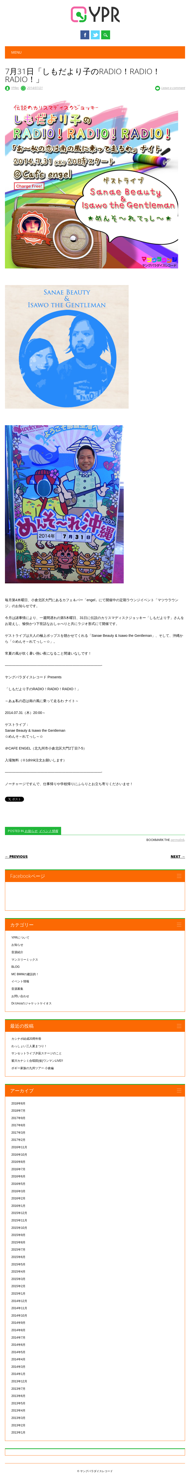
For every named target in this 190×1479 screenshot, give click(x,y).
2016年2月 (18, 1198)
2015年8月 (18, 1242)
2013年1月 (18, 1432)
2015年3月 (18, 1279)
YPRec (15, 88)
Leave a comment (173, 88)
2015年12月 (19, 1213)
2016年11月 (19, 1147)
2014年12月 (19, 1301)
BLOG (15, 967)
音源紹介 (17, 952)
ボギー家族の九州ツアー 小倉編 (32, 1068)
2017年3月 (18, 1132)
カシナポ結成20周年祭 (26, 1038)
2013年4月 (18, 1410)
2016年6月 (18, 1176)
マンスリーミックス (24, 959)
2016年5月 (18, 1184)
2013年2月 (18, 1425)
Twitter (95, 34)
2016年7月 (18, 1169)
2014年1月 (18, 1374)
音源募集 (17, 989)
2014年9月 (18, 1322)
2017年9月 (18, 1118)
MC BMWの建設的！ (25, 974)
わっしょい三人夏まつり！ (29, 1046)
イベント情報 (48, 831)
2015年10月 (19, 1228)
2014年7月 (18, 1337)
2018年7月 (18, 1110)
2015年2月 (18, 1286)
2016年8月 (18, 1162)
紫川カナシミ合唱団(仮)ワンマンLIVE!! (37, 1060)
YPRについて (20, 937)
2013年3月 (18, 1418)
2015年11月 (19, 1220)
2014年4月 (18, 1359)
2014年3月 (18, 1367)
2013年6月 (18, 1396)
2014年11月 (19, 1308)
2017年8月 (18, 1125)
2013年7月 (18, 1389)
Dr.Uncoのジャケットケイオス (31, 1003)
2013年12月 (19, 1381)
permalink (177, 840)
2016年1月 (18, 1206)
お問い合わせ (20, 996)
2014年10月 (19, 1315)
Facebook (84, 34)
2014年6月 (18, 1345)
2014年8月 (18, 1330)
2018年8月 (18, 1103)
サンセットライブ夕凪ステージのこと (36, 1053)
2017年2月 (18, 1140)
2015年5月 (18, 1264)
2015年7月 (18, 1249)
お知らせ (30, 831)
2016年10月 (19, 1154)
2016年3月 (18, 1191)
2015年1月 (18, 1293)
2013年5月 (18, 1403)
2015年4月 (18, 1271)
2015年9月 (18, 1235)
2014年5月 (18, 1352)
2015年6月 (18, 1257)
